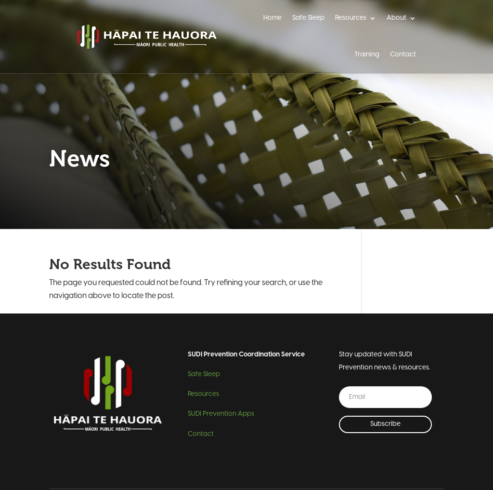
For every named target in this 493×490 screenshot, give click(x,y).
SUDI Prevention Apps (221, 414)
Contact (403, 54)
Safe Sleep (308, 18)
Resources (350, 18)
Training (366, 54)
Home (272, 18)
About (396, 18)
